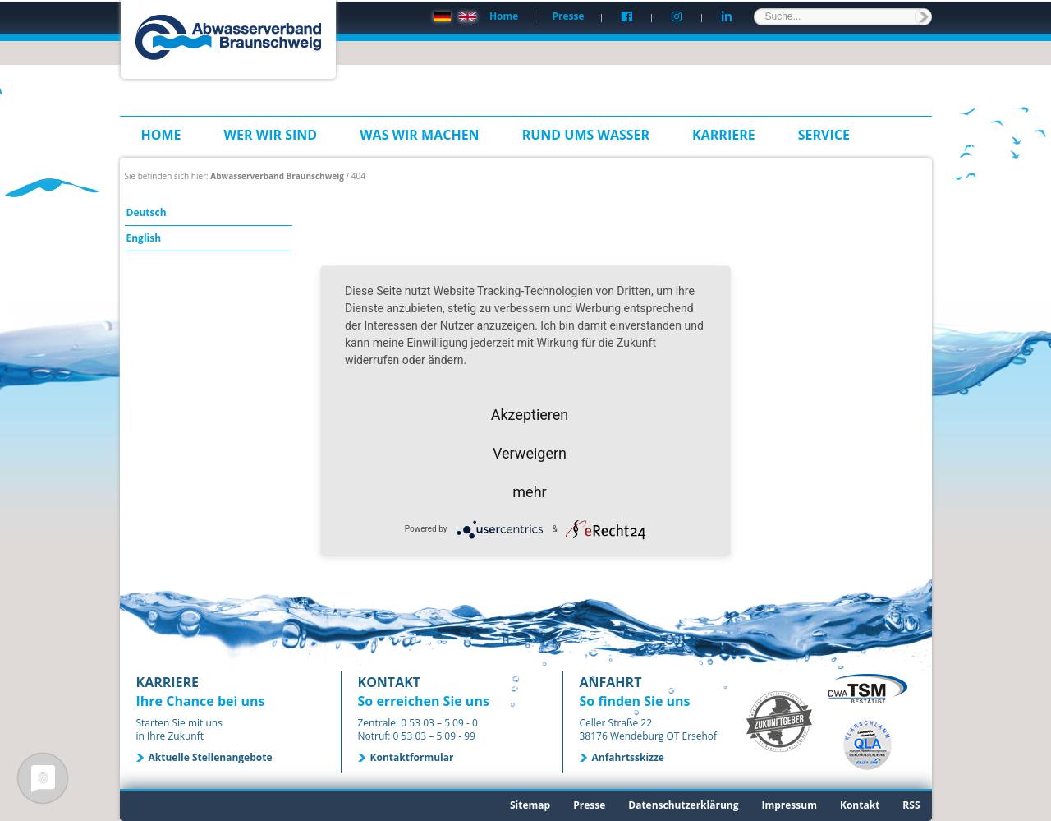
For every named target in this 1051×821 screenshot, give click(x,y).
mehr (529, 491)
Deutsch (146, 212)
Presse (568, 16)
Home (503, 16)
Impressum (789, 805)
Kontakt (859, 805)
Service (824, 135)
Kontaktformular (412, 757)
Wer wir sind (271, 135)
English (144, 238)
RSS (911, 805)
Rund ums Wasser (585, 135)
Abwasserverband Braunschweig (277, 176)
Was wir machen (420, 135)
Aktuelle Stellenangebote (211, 757)
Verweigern (530, 452)
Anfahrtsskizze (628, 757)
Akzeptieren (530, 413)
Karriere (723, 135)
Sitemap (530, 805)
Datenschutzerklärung (683, 805)
